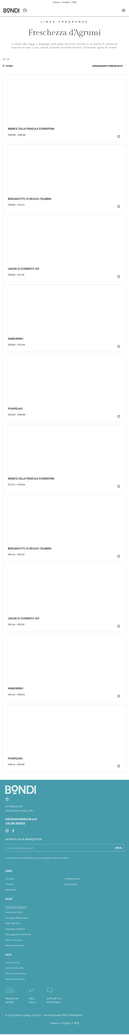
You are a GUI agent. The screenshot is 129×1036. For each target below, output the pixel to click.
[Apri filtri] (8, 66)
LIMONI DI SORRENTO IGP (23, 269)
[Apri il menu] (123, 10)
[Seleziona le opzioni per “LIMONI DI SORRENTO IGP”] (118, 276)
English (66, 2)
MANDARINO (15, 339)
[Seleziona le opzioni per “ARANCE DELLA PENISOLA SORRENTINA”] (118, 136)
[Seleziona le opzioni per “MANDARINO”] (118, 346)
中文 (74, 2)
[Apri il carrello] (25, 10)
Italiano (56, 2)
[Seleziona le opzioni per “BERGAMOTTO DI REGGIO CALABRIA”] (118, 206)
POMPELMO (15, 408)
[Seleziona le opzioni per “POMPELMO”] (118, 416)
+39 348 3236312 (15, 823)
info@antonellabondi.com (21, 819)
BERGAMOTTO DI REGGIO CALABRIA (29, 199)
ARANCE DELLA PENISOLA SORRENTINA (31, 129)
